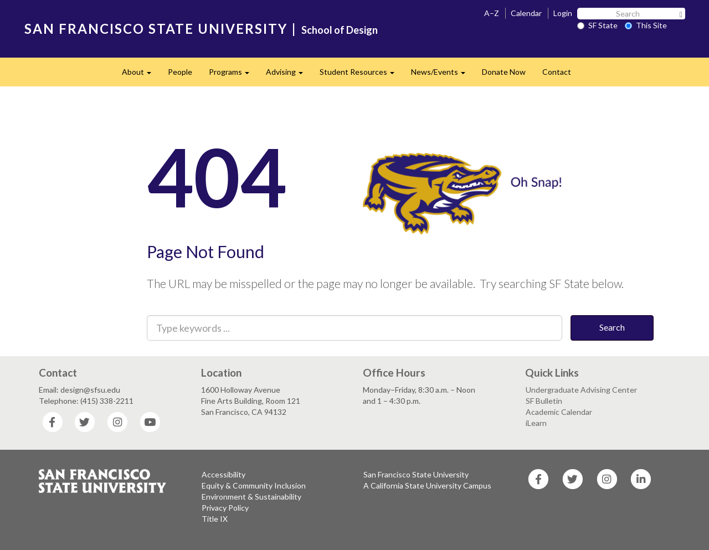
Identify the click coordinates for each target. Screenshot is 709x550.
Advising (288, 75)
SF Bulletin (544, 400)
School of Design (339, 30)
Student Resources (361, 75)
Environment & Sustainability (251, 496)
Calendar (526, 13)
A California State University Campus (427, 485)
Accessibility (223, 474)
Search (612, 327)
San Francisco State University (416, 474)
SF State (597, 25)
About (141, 75)
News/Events (442, 75)
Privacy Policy (225, 507)
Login (562, 13)
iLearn (536, 423)
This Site (646, 25)
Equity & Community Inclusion (254, 485)
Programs (233, 75)
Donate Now (504, 71)
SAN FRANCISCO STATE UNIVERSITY (155, 28)
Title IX (215, 518)
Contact (556, 71)
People (180, 71)
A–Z (491, 13)
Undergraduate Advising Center (581, 389)
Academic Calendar (559, 412)
